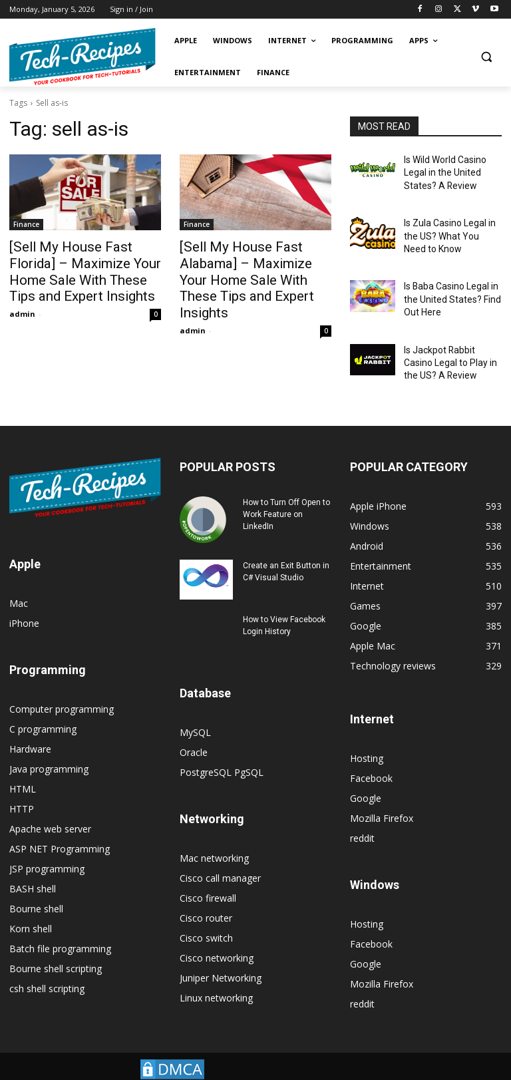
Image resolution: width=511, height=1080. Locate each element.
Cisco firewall (208, 877)
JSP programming (47, 848)
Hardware (30, 728)
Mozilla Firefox (381, 797)
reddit (362, 817)
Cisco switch (206, 917)
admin (22, 306)
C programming (43, 708)
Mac (18, 582)
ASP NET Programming (59, 828)
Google (365, 777)
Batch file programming (60, 928)
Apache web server (50, 808)
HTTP (21, 788)
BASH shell (32, 868)
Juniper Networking (220, 957)
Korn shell (30, 908)
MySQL (195, 711)
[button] (486, 57)
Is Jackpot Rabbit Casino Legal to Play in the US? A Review (450, 345)
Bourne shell (36, 888)
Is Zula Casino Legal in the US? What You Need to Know (451, 228)
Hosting (366, 737)
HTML (22, 768)
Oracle (194, 731)
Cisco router (206, 897)
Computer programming (61, 688)
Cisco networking (217, 937)
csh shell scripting (47, 968)
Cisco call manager (220, 857)
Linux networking (216, 977)
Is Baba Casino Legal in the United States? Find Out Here (447, 287)
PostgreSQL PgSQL (221, 751)
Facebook (371, 757)
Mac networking (214, 837)
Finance (26, 224)
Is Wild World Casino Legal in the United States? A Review (442, 170)
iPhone (24, 602)
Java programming (48, 748)
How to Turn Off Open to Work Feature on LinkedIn (286, 493)
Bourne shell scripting (55, 948)
